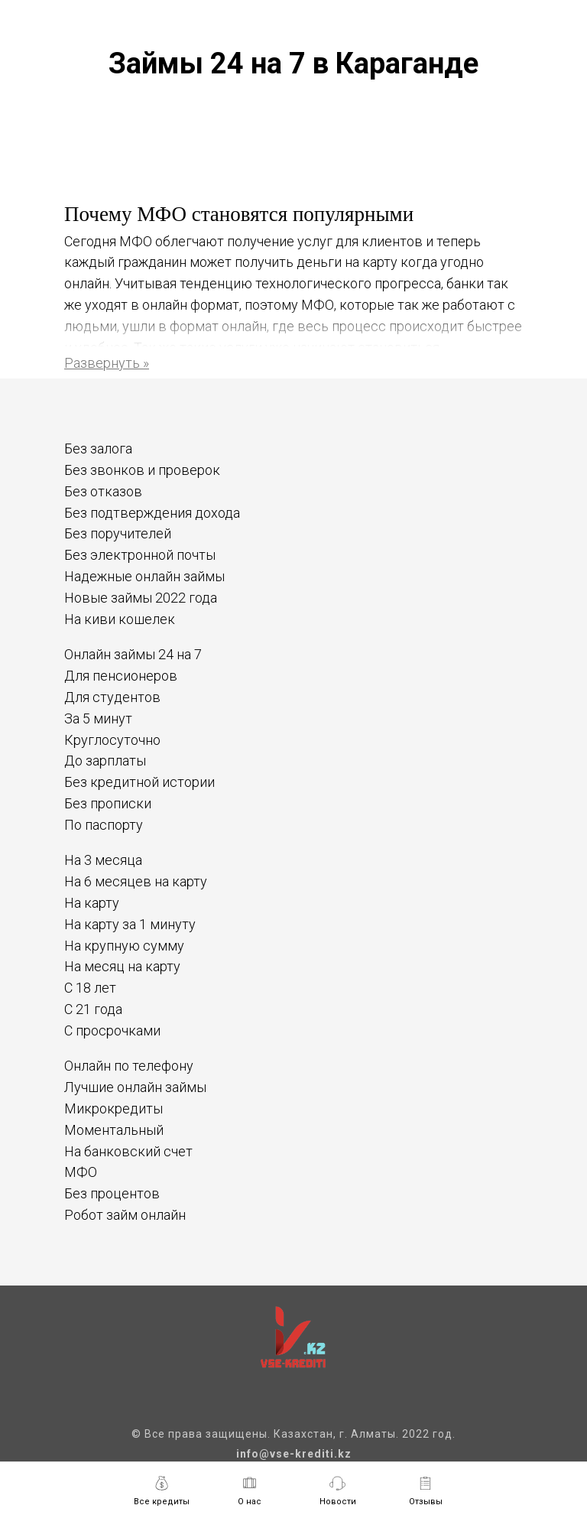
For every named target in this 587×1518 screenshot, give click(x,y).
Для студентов (112, 697)
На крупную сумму (124, 946)
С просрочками (112, 1030)
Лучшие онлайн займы (135, 1087)
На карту (91, 903)
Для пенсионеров (120, 676)
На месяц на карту (122, 966)
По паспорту (103, 825)
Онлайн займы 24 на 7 (133, 654)
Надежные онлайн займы (144, 576)
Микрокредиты (113, 1108)
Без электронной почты (140, 555)
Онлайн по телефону (128, 1066)
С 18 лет (90, 988)
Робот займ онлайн (125, 1215)
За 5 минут (98, 718)
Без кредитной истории (139, 782)
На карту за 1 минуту (130, 924)
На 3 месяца (103, 860)
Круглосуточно (112, 740)
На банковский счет (128, 1151)
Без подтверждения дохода (152, 513)
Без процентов (112, 1193)
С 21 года (93, 1009)
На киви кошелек (119, 619)
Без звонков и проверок (142, 470)
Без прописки (107, 803)
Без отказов (103, 491)
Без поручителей (117, 533)
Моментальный (114, 1130)
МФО (80, 1172)
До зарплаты (105, 760)
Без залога (98, 448)
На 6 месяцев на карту (135, 881)
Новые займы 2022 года (140, 598)
